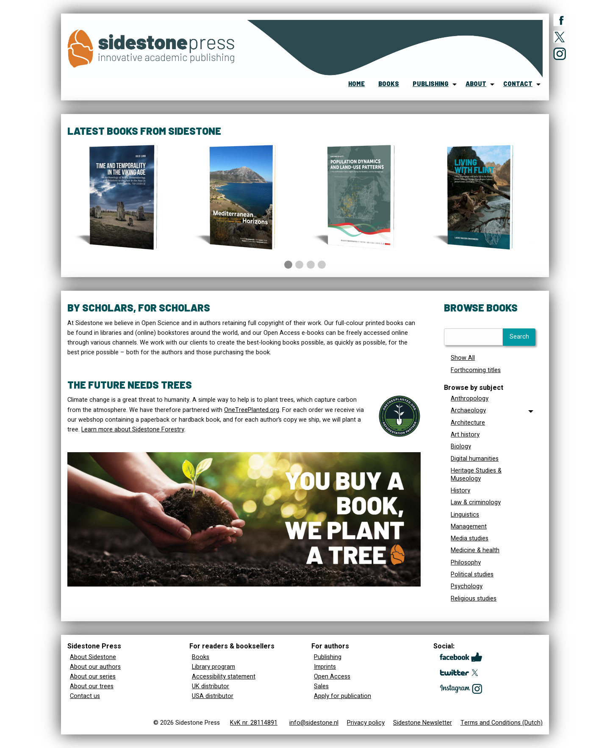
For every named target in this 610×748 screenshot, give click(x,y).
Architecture (468, 422)
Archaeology (468, 410)
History (460, 490)
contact (517, 83)
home (356, 83)
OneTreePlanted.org (251, 410)
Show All (463, 357)
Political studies (472, 574)
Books (200, 657)
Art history (465, 434)
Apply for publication (342, 696)
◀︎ (80, 245)
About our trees (92, 686)
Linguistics (465, 514)
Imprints (325, 666)
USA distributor (212, 696)
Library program (213, 666)
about (476, 83)
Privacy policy (366, 722)
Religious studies (473, 598)
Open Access (332, 676)
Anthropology (469, 398)
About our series (93, 676)
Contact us (85, 696)
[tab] (489, 411)
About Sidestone (93, 657)
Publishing (327, 657)
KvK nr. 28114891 (253, 722)
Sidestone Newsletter (422, 722)
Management (469, 526)
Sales (321, 686)
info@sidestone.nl (313, 722)
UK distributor (210, 686)
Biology (461, 446)
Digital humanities (475, 458)
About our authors (95, 666)
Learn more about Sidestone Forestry (132, 429)
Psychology (466, 586)
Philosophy (466, 562)
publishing (431, 83)
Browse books (481, 307)
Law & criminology (476, 502)
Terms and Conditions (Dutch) (501, 722)
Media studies (469, 538)
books (388, 83)
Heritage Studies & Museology (476, 474)
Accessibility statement (223, 676)
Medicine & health (475, 550)
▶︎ (537, 245)
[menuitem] (356, 84)
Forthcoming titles (476, 370)
